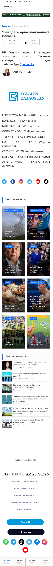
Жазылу (25, 522)
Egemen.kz (27, 64)
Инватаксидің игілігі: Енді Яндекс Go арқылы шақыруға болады (28, 421)
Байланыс (26, 532)
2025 (6, 562)
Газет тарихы (30, 481)
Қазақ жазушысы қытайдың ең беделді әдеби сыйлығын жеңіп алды (29, 363)
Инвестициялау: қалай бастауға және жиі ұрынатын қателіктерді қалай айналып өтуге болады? (30, 399)
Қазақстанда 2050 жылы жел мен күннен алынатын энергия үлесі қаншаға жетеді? (30, 409)
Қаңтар (19, 562)
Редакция (15, 481)
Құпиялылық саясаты (24, 488)
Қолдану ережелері (24, 495)
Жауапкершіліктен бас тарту (24, 502)
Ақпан (32, 562)
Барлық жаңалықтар (26, 460)
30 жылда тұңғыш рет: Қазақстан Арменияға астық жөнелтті (27, 386)
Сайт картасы (24, 509)
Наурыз (44, 562)
